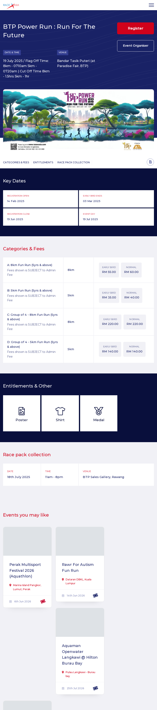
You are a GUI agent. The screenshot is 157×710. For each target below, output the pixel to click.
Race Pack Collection (73, 162)
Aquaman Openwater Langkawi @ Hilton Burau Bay (129, 573)
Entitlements (43, 162)
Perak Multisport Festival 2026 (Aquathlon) (25, 570)
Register (135, 28)
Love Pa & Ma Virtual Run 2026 (25, 660)
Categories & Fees (16, 162)
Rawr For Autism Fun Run (77, 567)
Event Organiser (135, 46)
